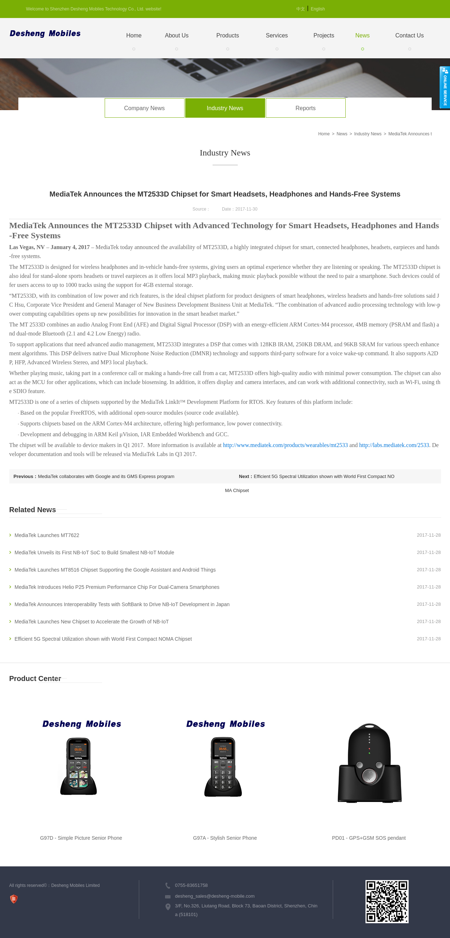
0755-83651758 (191, 885)
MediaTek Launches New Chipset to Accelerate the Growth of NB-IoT (92, 621)
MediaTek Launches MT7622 (47, 535)
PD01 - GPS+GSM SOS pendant (369, 838)
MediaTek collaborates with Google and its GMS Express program (106, 476)
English (318, 9)
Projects (324, 35)
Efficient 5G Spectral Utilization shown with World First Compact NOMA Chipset (310, 478)
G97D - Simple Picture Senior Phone (81, 838)
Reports (305, 108)
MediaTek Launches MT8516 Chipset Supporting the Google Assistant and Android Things (115, 570)
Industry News (225, 108)
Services (277, 35)
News (362, 35)
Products (227, 35)
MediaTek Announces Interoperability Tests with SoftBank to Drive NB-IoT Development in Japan (122, 604)
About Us (177, 35)
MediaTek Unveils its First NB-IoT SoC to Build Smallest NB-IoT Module (94, 552)
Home (134, 35)
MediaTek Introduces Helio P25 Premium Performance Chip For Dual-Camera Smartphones (117, 587)
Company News (144, 108)
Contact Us (409, 35)
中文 (300, 9)
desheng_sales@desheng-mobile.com (215, 896)
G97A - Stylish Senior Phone (225, 838)
